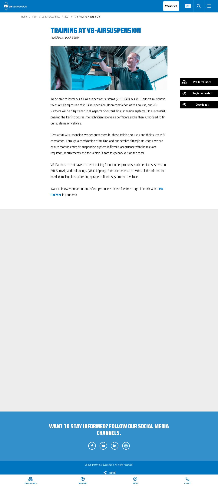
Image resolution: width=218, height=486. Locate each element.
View (64, 291)
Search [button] (198, 6)
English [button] (187, 6)
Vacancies (171, 6)
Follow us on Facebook (92, 446)
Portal (135, 483)
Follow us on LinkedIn (114, 446)
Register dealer (202, 93)
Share (112, 472)
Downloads (202, 104)
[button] (209, 6)
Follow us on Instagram (126, 446)
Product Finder (202, 82)
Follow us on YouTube (103, 446)
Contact (187, 483)
